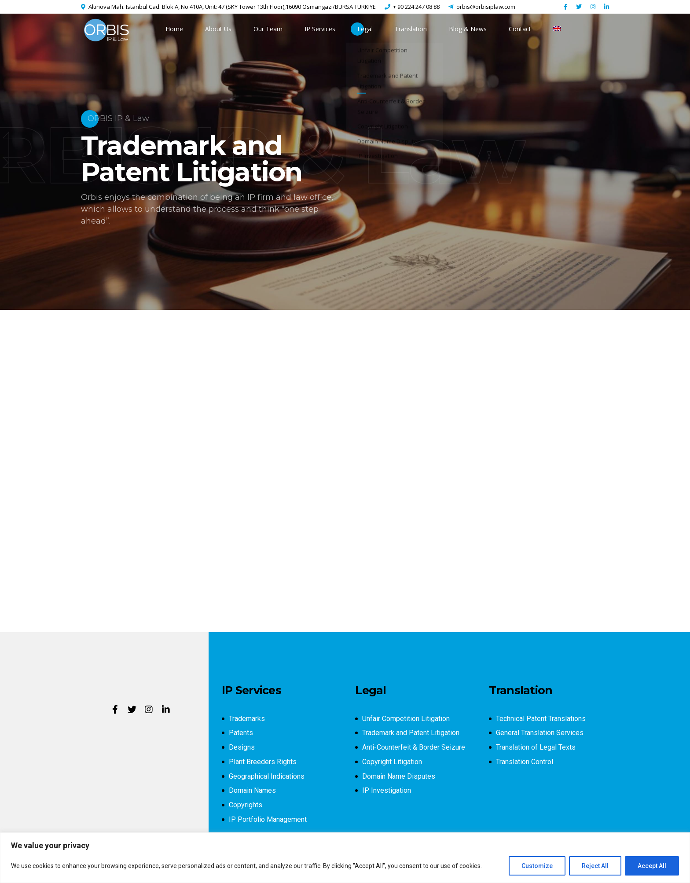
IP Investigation (386, 790)
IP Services (320, 29)
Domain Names (252, 790)
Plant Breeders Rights (263, 762)
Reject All (595, 865)
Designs (242, 747)
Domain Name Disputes (398, 776)
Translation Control (524, 762)
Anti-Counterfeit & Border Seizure (413, 747)
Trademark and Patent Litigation (410, 732)
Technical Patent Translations (541, 718)
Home (174, 29)
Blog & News (468, 29)
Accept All (652, 865)
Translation (411, 29)
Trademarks (247, 718)
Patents (241, 732)
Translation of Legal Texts (536, 747)
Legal (365, 29)
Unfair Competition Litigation (406, 718)
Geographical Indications (267, 776)
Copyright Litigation (392, 762)
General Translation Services (540, 732)
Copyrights (245, 805)
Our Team (268, 29)
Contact (520, 29)
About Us (218, 29)
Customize (537, 865)
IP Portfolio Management (268, 819)
